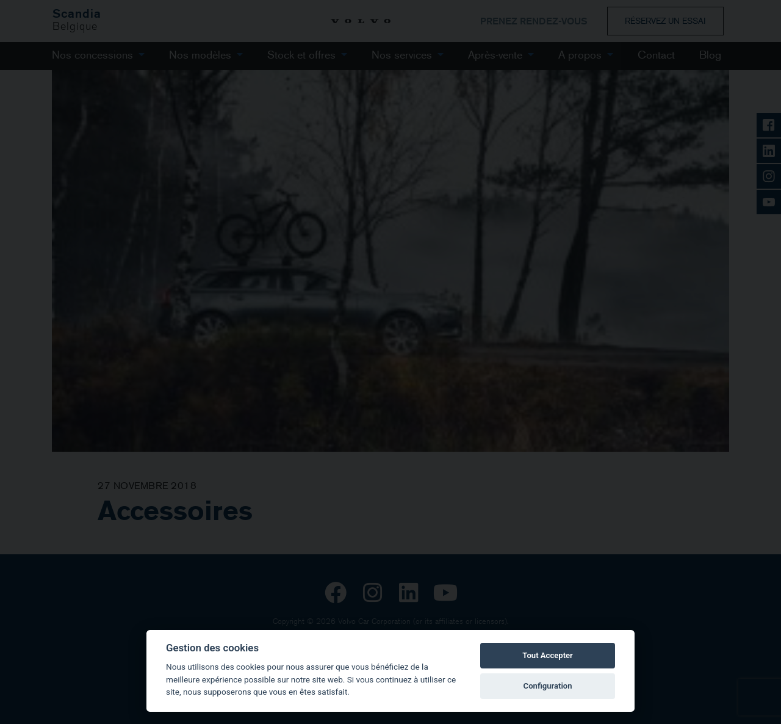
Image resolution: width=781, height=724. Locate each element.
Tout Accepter (547, 655)
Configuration (548, 685)
